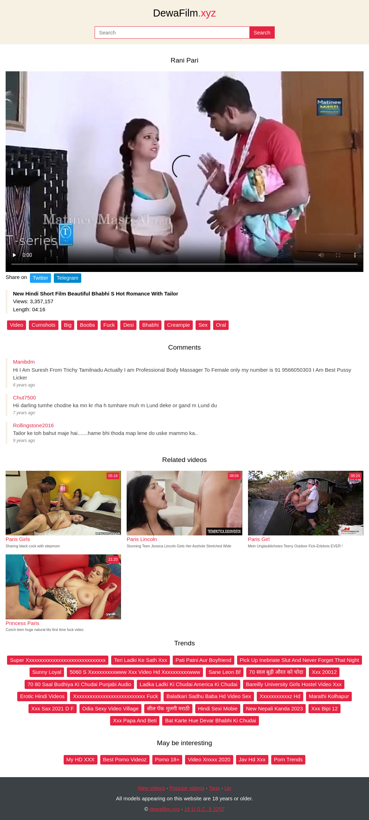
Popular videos (187, 788)
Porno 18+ (167, 759)
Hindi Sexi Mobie (218, 708)
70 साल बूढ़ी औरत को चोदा (276, 672)
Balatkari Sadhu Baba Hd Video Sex (208, 696)
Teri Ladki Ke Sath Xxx (140, 660)
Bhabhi (150, 325)
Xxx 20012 (324, 672)
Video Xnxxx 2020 (209, 759)
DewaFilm (184, 13)
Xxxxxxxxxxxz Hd (280, 696)
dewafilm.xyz (164, 809)
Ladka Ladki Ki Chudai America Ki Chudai (188, 684)
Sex (203, 325)
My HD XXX (80, 759)
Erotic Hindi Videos (42, 696)
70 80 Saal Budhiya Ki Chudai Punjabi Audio (79, 684)
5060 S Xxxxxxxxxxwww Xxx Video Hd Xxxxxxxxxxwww (135, 672)
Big (68, 325)
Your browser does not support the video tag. (184, 171)
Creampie (178, 325)
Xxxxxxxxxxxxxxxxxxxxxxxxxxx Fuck (115, 696)
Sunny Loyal (47, 672)
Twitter (40, 278)
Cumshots (44, 325)
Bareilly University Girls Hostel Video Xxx (294, 684)
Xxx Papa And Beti (135, 720)
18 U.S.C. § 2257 (204, 809)
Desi (128, 325)
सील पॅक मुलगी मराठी (168, 708)
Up (227, 788)
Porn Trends (288, 759)
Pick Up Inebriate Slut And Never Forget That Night (299, 660)
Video (16, 325)
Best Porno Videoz (125, 759)
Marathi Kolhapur (329, 696)
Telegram (67, 278)
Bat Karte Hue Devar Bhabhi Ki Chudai (210, 720)
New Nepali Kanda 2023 (274, 708)
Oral (221, 325)
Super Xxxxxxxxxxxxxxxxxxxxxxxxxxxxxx (58, 660)
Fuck (109, 325)
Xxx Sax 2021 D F (52, 708)
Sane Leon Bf (225, 672)
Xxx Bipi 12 (324, 708)
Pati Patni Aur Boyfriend (203, 660)
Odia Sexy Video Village (110, 708)
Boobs (87, 325)
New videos (151, 788)
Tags (214, 788)
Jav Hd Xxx (252, 759)
